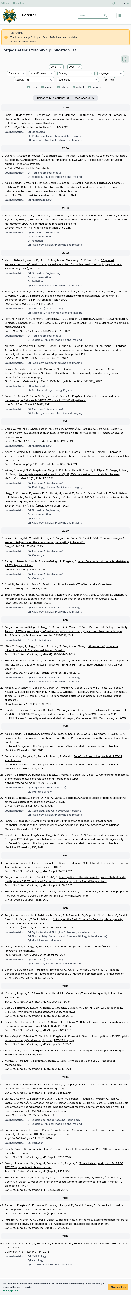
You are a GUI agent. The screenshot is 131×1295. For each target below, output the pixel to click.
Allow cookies (118, 1287)
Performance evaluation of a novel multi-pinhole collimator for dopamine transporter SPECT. (61, 598)
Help (5, 3)
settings (109, 79)
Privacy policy (10, 1290)
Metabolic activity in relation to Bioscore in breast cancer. (78, 820)
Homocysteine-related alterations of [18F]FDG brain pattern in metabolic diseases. (69, 474)
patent (80, 87)
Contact (19, 3)
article (64, 87)
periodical (98, 87)
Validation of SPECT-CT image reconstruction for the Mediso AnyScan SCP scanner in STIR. (61, 714)
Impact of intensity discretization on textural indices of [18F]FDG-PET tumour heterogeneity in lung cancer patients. (66, 664)
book (34, 87)
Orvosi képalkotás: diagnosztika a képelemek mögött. (93, 1050)
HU (128, 3)
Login (113, 3)
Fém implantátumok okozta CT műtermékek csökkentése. (77, 584)
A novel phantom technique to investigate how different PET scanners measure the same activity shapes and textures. (67, 738)
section (49, 87)
